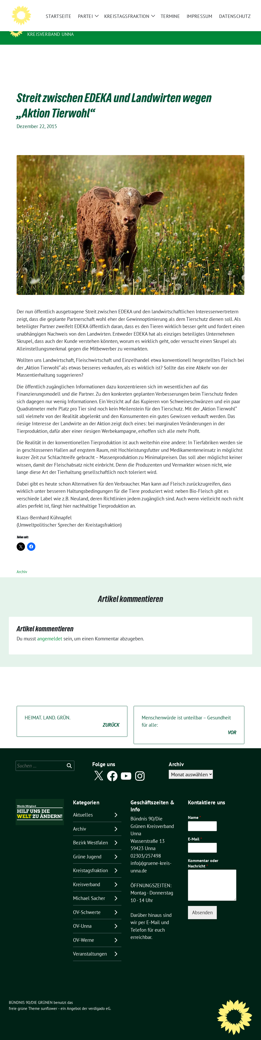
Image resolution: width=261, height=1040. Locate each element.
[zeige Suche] (243, 8)
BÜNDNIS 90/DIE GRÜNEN (59, 27)
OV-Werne (83, 932)
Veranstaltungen (90, 946)
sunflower (49, 1000)
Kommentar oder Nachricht (203, 855)
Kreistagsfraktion (90, 862)
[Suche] (235, 8)
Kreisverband (86, 876)
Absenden (202, 904)
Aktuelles (83, 807)
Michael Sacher (89, 890)
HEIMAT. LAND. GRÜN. (72, 713)
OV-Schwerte (87, 904)
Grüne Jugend (87, 848)
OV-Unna (82, 918)
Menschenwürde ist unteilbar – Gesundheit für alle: (189, 717)
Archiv (22, 563)
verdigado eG (99, 1000)
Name (194, 809)
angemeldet (49, 630)
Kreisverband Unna (50, 34)
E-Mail (195, 830)
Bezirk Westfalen (90, 834)
